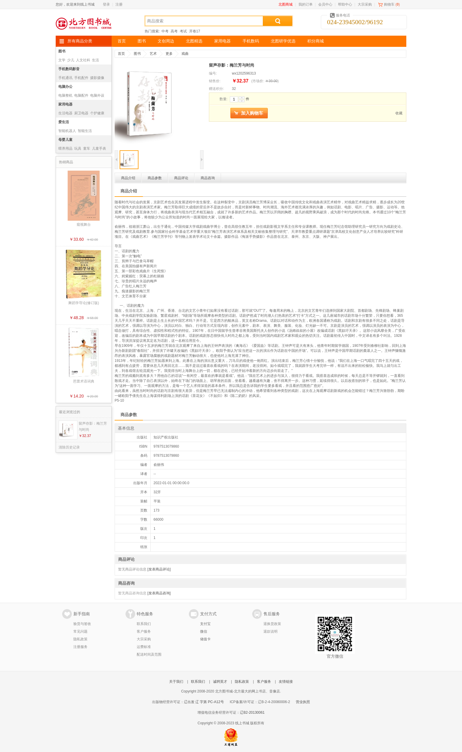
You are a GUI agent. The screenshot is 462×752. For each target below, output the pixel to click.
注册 (119, 4)
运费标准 (144, 647)
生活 (95, 60)
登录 (106, 4)
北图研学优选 (283, 41)
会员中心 (325, 4)
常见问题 (80, 631)
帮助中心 (345, 4)
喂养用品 (65, 148)
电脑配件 (81, 95)
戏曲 (185, 54)
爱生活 (63, 122)
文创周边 (166, 41)
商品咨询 (208, 178)
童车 (86, 148)
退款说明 (270, 631)
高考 (174, 31)
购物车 (389, 4)
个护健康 (97, 113)
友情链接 (286, 682)
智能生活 (85, 131)
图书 (142, 41)
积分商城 (315, 41)
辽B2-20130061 (252, 712)
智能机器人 (67, 131)
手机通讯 (65, 78)
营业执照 (303, 702)
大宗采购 (365, 4)
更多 (169, 54)
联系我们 (144, 624)
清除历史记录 (69, 447)
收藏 (398, 113)
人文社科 (83, 60)
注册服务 (80, 647)
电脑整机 (65, 95)
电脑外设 (97, 95)
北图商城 (285, 4)
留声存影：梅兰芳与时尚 (93, 426)
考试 (183, 31)
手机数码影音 (69, 69)
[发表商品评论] (159, 569)
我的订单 (305, 4)
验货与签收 (82, 624)
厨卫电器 (81, 113)
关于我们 (176, 682)
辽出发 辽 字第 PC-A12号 (204, 702)
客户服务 (144, 631)
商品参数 (155, 178)
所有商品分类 (79, 41)
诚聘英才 (220, 682)
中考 (165, 31)
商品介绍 (128, 178)
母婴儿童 (65, 140)
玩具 (77, 148)
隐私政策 (80, 639)
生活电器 (65, 113)
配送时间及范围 (149, 654)
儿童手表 (99, 148)
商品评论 (181, 178)
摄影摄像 (97, 78)
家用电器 (222, 41)
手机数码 (250, 41)
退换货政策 (272, 624)
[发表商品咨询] (159, 593)
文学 (61, 60)
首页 (122, 41)
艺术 (153, 54)
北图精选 (194, 41)
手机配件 (81, 78)
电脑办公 (65, 87)
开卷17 (194, 31)
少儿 (70, 60)
